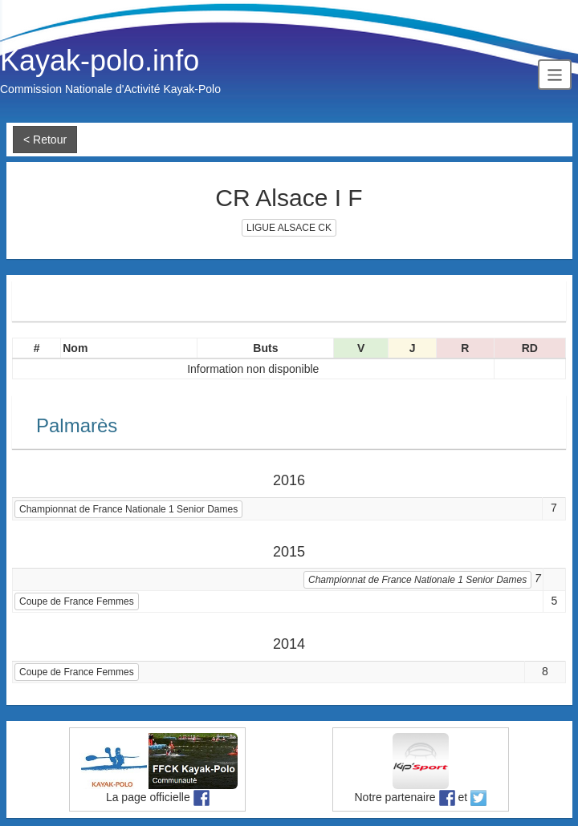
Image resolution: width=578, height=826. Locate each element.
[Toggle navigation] (555, 74)
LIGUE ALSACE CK (289, 227)
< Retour (45, 139)
